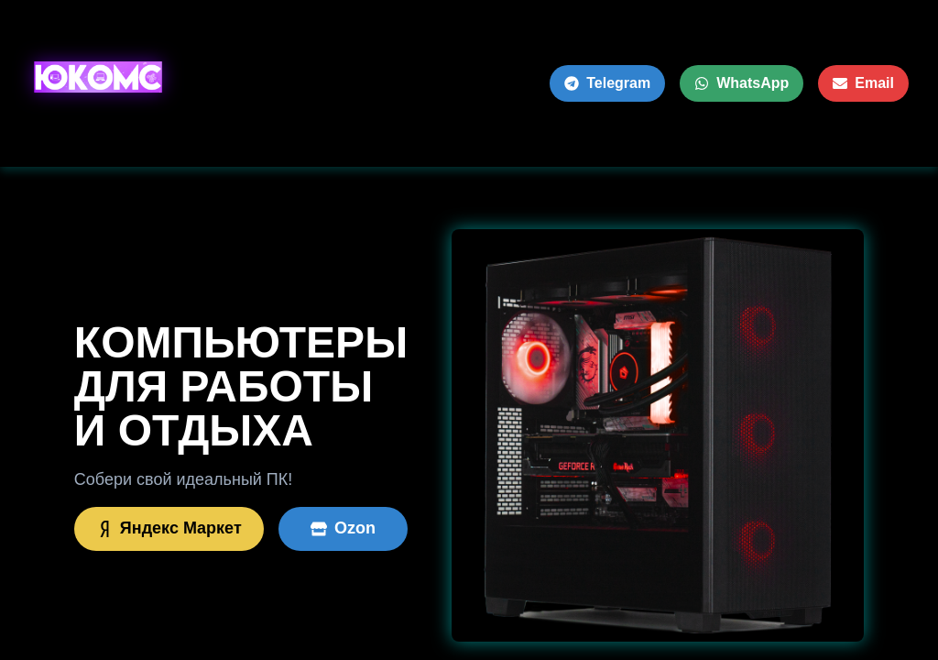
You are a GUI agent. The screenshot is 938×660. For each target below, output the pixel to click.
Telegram (607, 83)
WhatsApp (741, 83)
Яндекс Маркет (169, 528)
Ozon (343, 528)
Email (863, 83)
